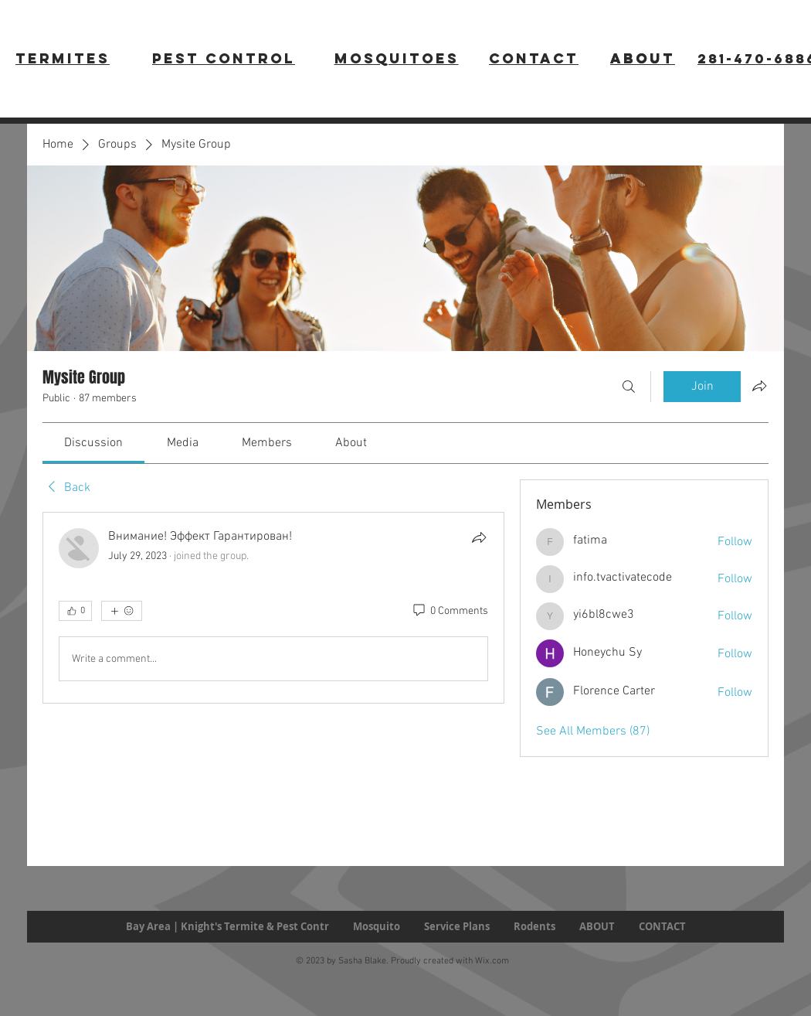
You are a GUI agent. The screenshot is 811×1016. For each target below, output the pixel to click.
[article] (273, 608)
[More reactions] (121, 611)
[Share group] (759, 386)
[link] (93, 443)
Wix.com (492, 961)
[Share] (479, 537)
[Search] (628, 386)
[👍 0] (75, 611)
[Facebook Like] (73, 963)
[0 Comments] (449, 611)
